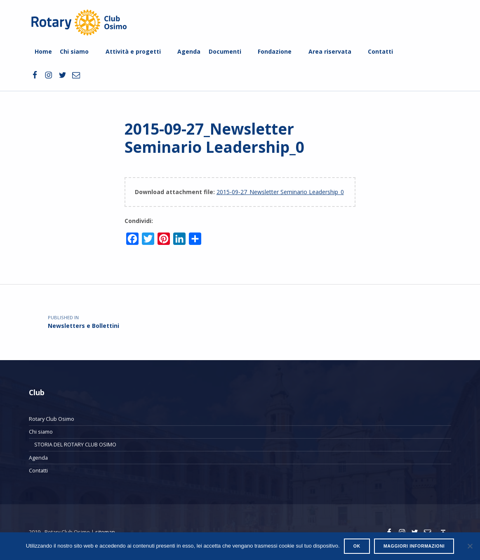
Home (43, 51)
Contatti (380, 51)
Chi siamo (74, 51)
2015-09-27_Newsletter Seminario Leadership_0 (280, 192)
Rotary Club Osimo (51, 418)
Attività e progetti (133, 51)
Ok (356, 545)
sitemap (105, 532)
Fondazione (275, 51)
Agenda (188, 51)
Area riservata (329, 51)
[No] (470, 546)
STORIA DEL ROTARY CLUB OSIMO (75, 444)
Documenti (225, 51)
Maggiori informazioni (414, 545)
